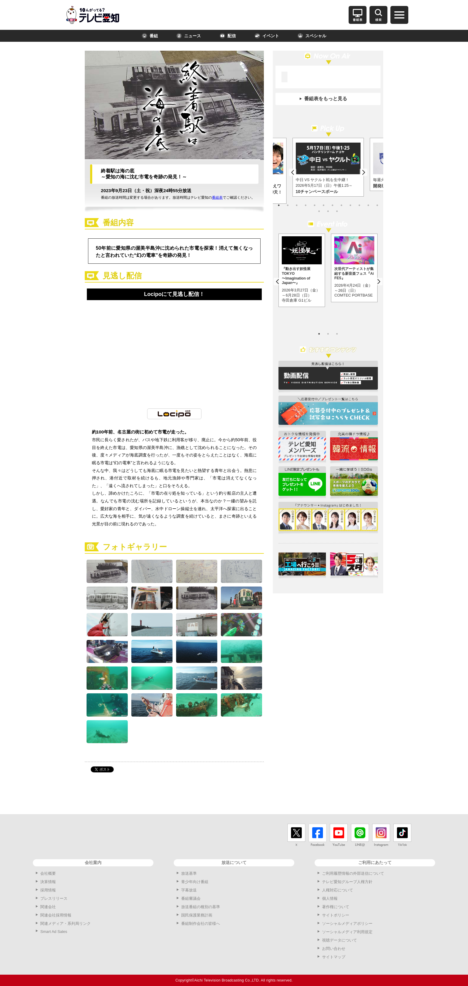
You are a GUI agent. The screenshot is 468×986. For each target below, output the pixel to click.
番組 (150, 35)
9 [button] (350, 205)
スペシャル (312, 35)
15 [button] (337, 211)
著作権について (335, 907)
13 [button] (319, 211)
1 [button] (279, 205)
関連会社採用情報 (55, 915)
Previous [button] (292, 172)
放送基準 (189, 873)
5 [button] (315, 205)
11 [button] (368, 205)
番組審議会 (191, 898)
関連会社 (48, 907)
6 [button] (324, 205)
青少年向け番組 (194, 881)
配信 (228, 35)
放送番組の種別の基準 (200, 907)
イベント (267, 35)
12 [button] (377, 205)
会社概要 (48, 873)
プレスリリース (53, 898)
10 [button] (359, 205)
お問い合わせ (333, 948)
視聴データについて (339, 940)
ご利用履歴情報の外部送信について (353, 873)
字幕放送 (189, 890)
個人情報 (330, 898)
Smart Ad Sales (53, 931)
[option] (328, 167)
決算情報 (48, 881)
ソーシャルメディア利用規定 (347, 932)
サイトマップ (333, 957)
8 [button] (341, 205)
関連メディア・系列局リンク (65, 923)
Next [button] (363, 172)
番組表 (217, 197)
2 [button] (288, 205)
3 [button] (297, 205)
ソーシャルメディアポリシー (347, 923)
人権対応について (337, 890)
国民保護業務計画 (196, 915)
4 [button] (306, 205)
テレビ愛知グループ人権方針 (347, 881)
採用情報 (48, 890)
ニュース (188, 35)
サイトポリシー (335, 915)
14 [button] (328, 211)
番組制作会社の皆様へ (200, 923)
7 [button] (332, 205)
